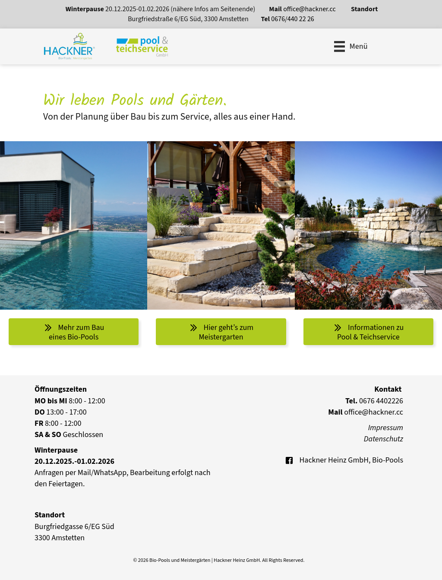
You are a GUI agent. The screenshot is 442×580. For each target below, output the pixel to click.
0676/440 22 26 (292, 19)
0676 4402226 (374, 401)
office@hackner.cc (310, 9)
